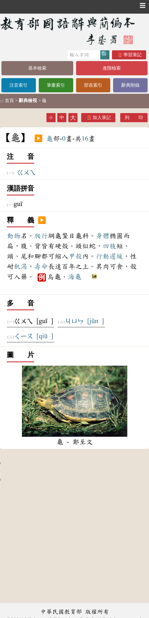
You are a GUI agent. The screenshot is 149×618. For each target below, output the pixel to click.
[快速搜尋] (84, 54)
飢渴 (20, 266)
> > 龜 (23, 100)
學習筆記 (132, 54)
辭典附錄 (130, 85)
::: (2, 101)
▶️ (38, 138)
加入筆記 (102, 117)
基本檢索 (37, 68)
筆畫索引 (56, 85)
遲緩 (116, 256)
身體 (102, 235)
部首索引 (93, 85)
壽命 (41, 266)
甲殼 (75, 256)
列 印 (134, 117)
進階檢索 (112, 68)
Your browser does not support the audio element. (42, 463)
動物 (14, 235)
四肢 (109, 246)
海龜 (74, 276)
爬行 (41, 235)
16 (84, 138)
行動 (102, 256)
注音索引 (18, 85)
